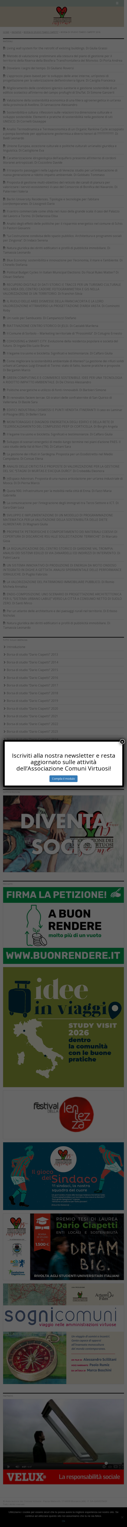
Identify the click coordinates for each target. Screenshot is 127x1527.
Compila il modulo (63, 778)
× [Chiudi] (122, 741)
